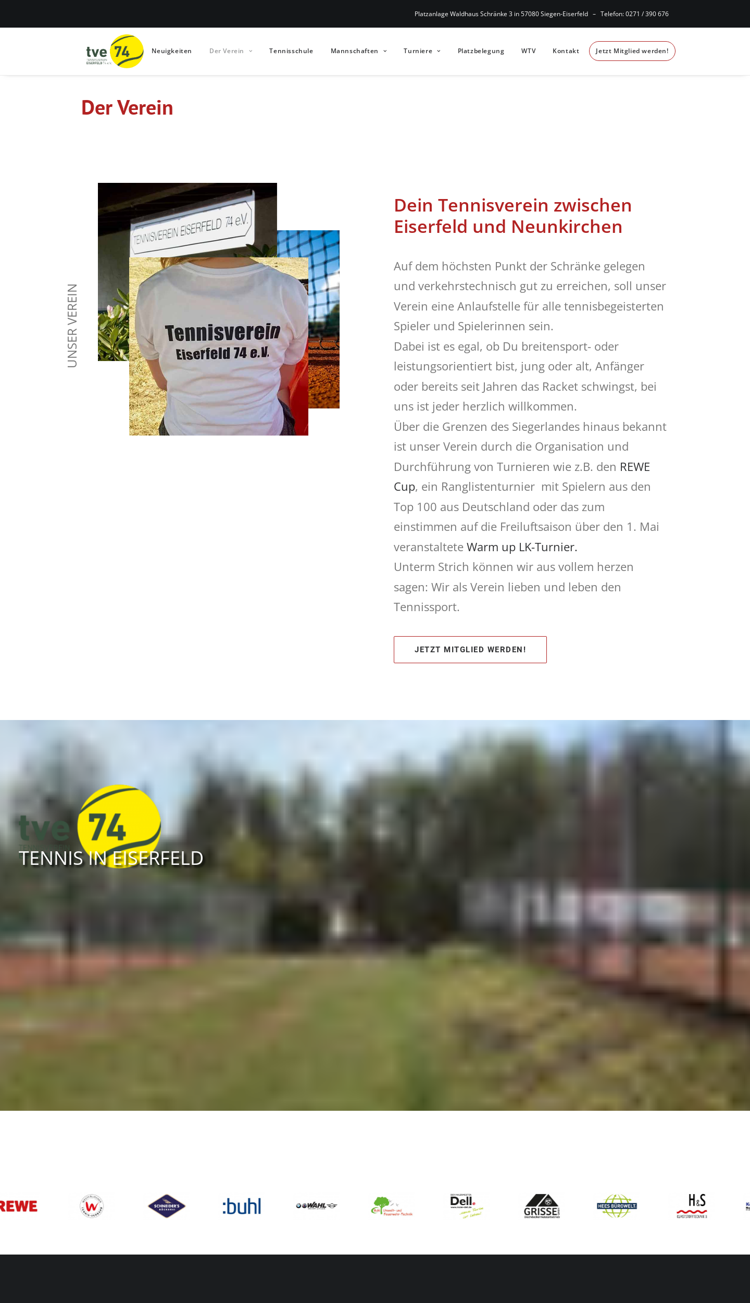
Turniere (417, 49)
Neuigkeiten (167, 49)
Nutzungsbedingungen (454, 1191)
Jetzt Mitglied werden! (628, 49)
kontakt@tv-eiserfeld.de (298, 1193)
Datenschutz (431, 1153)
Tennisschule (287, 49)
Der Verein (226, 49)
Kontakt (561, 49)
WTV (524, 49)
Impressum (429, 1134)
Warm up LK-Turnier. (522, 544)
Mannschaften (354, 49)
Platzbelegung (476, 49)
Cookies (421, 1173)
